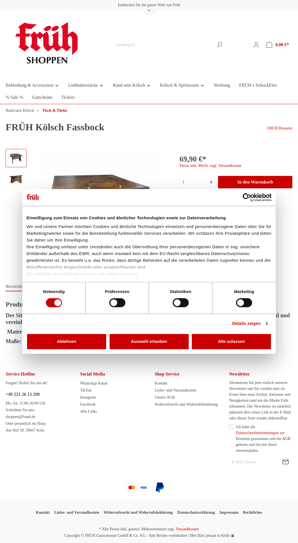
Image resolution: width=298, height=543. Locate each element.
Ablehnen (66, 341)
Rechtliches (252, 512)
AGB (286, 439)
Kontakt (161, 383)
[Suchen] (219, 45)
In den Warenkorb (255, 182)
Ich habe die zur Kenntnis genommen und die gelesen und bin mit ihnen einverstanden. (263, 439)
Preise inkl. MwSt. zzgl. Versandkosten (210, 166)
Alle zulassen (231, 341)
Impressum (228, 512)
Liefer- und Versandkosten (175, 390)
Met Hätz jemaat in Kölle (210, 535)
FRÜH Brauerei (279, 128)
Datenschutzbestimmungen (257, 433)
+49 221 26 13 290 (23, 394)
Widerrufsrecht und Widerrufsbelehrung (186, 404)
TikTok (86, 390)
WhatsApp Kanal (94, 383)
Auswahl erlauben (149, 341)
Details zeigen (246, 323)
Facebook (87, 404)
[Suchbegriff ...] (163, 45)
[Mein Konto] (256, 44)
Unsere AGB (165, 397)
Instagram (88, 397)
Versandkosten (187, 529)
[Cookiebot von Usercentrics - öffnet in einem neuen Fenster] (247, 197)
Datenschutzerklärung (196, 512)
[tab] (16, 286)
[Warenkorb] (278, 44)
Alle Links (88, 411)
